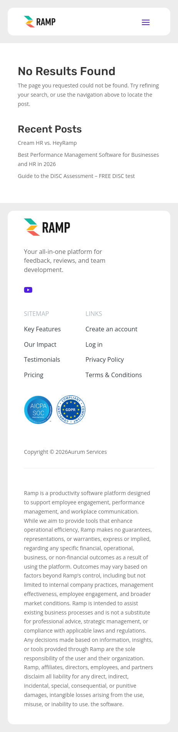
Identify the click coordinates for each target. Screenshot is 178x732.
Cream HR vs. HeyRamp (47, 142)
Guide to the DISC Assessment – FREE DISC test (76, 176)
